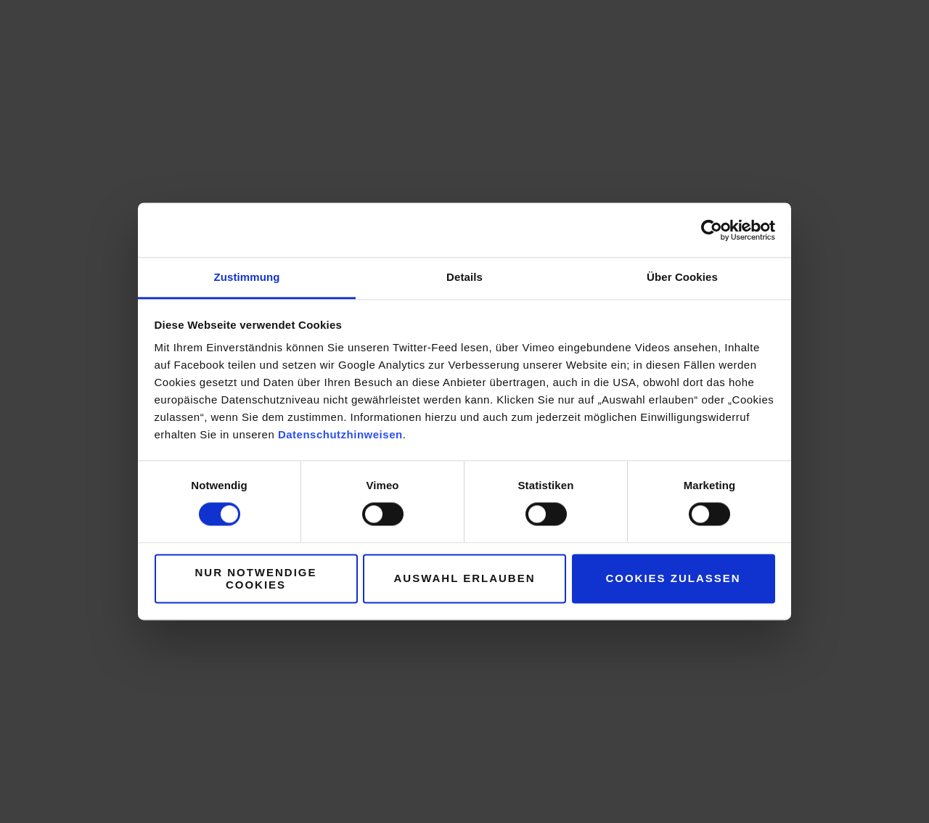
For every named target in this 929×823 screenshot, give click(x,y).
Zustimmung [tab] (247, 277)
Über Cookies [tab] (682, 277)
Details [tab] (464, 277)
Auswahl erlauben (464, 579)
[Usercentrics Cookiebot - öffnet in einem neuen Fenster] (711, 230)
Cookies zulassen (672, 579)
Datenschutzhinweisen (340, 434)
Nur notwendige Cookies (256, 578)
